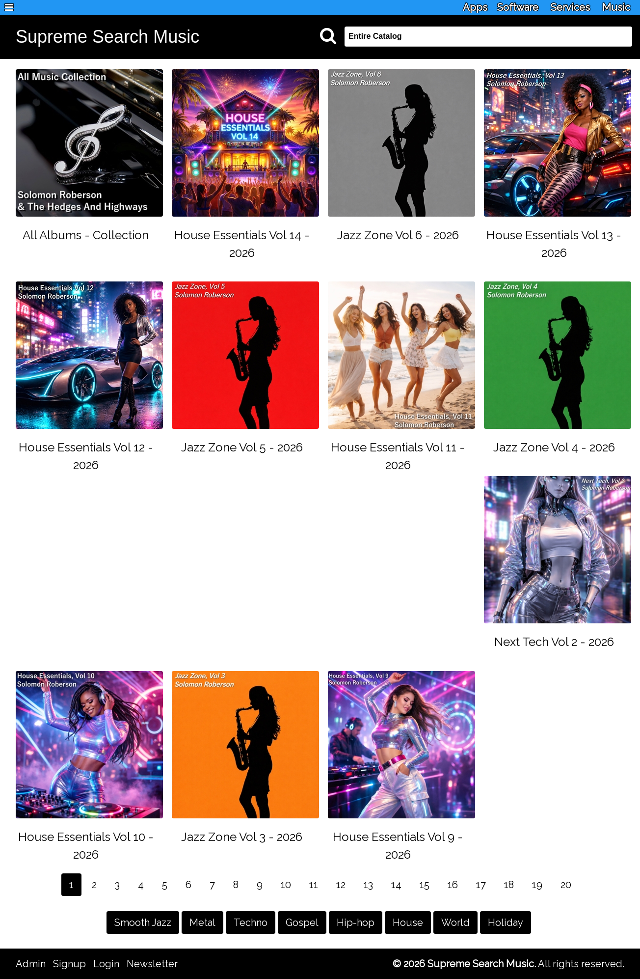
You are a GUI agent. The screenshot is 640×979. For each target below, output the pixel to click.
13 (368, 885)
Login (106, 964)
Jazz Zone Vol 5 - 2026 (242, 447)
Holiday (505, 922)
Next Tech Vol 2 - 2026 (554, 642)
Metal (202, 922)
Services (570, 7)
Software (517, 7)
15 (424, 885)
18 (509, 885)
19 (537, 885)
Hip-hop (355, 922)
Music (616, 7)
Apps (475, 7)
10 (286, 885)
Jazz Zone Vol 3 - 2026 (241, 837)
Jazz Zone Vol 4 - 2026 (554, 447)
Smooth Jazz (142, 922)
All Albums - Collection (86, 235)
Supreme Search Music (107, 37)
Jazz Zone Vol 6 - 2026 (398, 235)
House (408, 922)
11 (313, 885)
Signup (69, 964)
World (455, 922)
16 (453, 885)
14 (396, 885)
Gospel (302, 922)
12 (341, 885)
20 (565, 885)
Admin (31, 964)
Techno (250, 922)
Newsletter (152, 964)
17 (481, 885)
